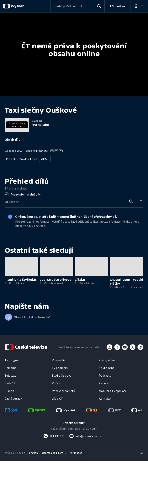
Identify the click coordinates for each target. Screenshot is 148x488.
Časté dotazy (13, 426)
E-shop (9, 418)
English (33, 480)
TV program (12, 387)
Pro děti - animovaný (51, 186)
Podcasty (105, 402)
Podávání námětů (63, 418)
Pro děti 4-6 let (27, 186)
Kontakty (105, 426)
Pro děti (11, 186)
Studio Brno (106, 395)
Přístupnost (75, 480)
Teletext (10, 402)
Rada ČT (10, 410)
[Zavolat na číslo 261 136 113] (54, 463)
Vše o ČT (57, 426)
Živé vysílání (107, 387)
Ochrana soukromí (53, 480)
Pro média (58, 387)
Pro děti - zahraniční (77, 186)
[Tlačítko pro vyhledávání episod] (131, 228)
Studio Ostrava (61, 402)
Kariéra (103, 410)
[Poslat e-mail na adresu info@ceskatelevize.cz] (87, 463)
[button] (21, 293)
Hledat (98, 8)
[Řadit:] (140, 228)
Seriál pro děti (100, 186)
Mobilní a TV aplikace (113, 418)
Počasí (56, 410)
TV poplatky (60, 395)
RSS (141, 480)
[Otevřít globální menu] (139, 6)
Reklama (10, 395)
